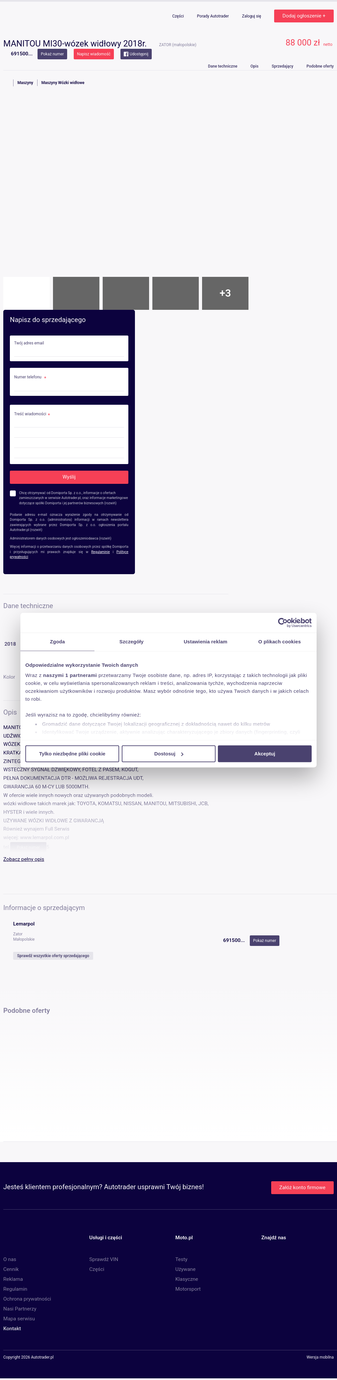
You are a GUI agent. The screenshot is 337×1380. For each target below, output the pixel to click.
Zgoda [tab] (57, 641)
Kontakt (12, 1329)
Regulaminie (100, 552)
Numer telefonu (28, 377)
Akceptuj (264, 753)
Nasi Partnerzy (19, 1309)
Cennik (11, 1269)
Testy (181, 1259)
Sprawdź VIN (103, 1259)
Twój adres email (29, 343)
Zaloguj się (252, 16)
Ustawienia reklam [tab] (205, 641)
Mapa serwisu (19, 1319)
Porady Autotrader (213, 16)
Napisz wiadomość (94, 54)
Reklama (13, 1279)
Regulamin (15, 1289)
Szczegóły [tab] (131, 641)
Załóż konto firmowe (302, 1187)
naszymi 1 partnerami (70, 675)
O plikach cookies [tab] (279, 641)
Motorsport (188, 1289)
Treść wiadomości (30, 414)
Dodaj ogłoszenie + (303, 16)
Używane (185, 1269)
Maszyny (25, 82)
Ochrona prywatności (27, 1299)
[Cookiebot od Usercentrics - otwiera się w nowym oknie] (283, 623)
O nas (9, 1259)
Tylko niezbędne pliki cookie (72, 753)
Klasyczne (186, 1279)
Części (178, 16)
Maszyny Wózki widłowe (63, 82)
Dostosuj (168, 753)
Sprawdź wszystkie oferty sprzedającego (53, 956)
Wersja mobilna (320, 1357)
